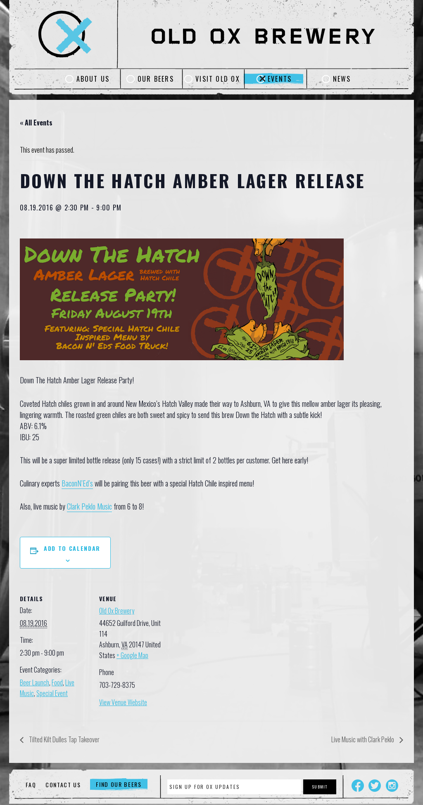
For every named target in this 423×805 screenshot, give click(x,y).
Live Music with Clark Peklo (363, 739)
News (342, 79)
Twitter (374, 785)
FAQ (31, 784)
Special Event (52, 693)
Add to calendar (72, 548)
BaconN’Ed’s (77, 483)
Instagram (392, 785)
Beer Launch (34, 682)
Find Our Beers (119, 784)
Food (57, 682)
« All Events (36, 122)
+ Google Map (132, 655)
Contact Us (63, 784)
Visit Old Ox (217, 79)
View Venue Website (123, 702)
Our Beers (156, 79)
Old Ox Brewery (116, 611)
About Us (93, 79)
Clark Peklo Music (89, 506)
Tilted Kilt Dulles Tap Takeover (64, 739)
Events (280, 79)
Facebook (358, 785)
